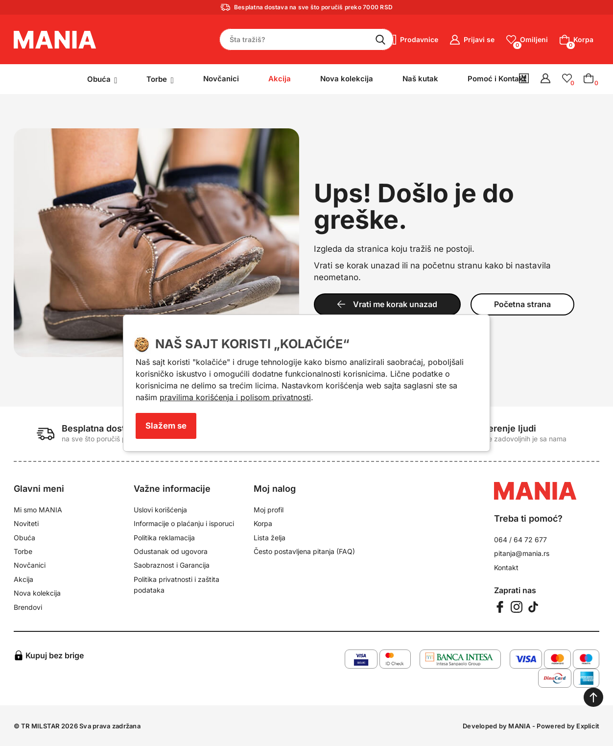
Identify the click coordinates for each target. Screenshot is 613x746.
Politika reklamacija (164, 537)
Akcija (23, 579)
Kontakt (506, 567)
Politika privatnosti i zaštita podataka (176, 584)
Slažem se (166, 426)
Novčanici (221, 78)
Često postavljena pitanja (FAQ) (304, 551)
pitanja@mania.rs (521, 553)
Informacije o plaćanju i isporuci (184, 523)
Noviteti (26, 523)
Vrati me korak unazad (387, 304)
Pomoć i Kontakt (497, 78)
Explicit (587, 726)
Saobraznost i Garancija (172, 565)
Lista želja (269, 537)
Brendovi (28, 607)
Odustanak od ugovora (171, 551)
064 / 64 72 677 (520, 539)
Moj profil (268, 509)
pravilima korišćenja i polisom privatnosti (235, 397)
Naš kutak (420, 78)
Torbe (23, 551)
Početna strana (522, 304)
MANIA (519, 726)
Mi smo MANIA (38, 509)
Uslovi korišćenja (160, 509)
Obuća (24, 537)
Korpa (263, 523)
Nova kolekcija (346, 78)
